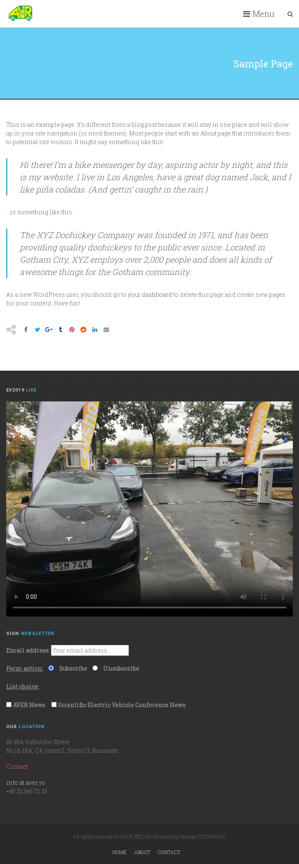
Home (120, 852)
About (142, 852)
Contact (169, 852)
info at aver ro (25, 782)
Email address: (28, 650)
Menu (258, 13)
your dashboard (150, 294)
